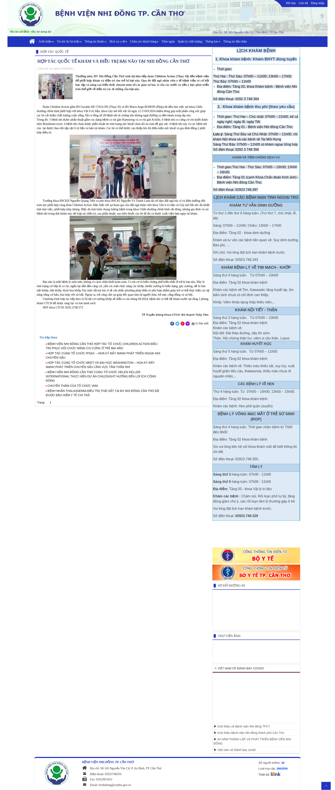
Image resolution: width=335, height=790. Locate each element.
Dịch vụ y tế (118, 41)
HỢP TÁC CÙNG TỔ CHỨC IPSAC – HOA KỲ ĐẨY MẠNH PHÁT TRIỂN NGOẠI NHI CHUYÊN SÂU (103, 355)
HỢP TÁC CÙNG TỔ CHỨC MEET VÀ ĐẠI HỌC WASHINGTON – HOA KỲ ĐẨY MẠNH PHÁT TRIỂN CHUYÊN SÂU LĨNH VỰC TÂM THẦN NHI (100, 365)
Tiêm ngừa (168, 41)
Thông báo (212, 41)
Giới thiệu (46, 41)
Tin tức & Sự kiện (69, 41)
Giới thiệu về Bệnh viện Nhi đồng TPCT (242, 726)
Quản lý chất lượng (190, 41)
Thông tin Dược (96, 41)
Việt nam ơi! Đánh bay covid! (235, 750)
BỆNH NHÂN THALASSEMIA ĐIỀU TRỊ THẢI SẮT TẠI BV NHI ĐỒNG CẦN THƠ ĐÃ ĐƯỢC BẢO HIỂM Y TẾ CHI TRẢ (102, 393)
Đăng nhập (317, 3)
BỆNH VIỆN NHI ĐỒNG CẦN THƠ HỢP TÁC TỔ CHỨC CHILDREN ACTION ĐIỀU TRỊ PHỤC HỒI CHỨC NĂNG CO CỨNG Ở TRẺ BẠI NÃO (101, 346)
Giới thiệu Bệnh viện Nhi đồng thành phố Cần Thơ (249, 733)
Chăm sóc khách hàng (144, 41)
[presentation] (48, 337)
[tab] (125, 337)
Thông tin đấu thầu (235, 41)
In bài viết (200, 323)
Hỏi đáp (291, 3)
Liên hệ (303, 3)
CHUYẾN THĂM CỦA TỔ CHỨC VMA (72, 385)
